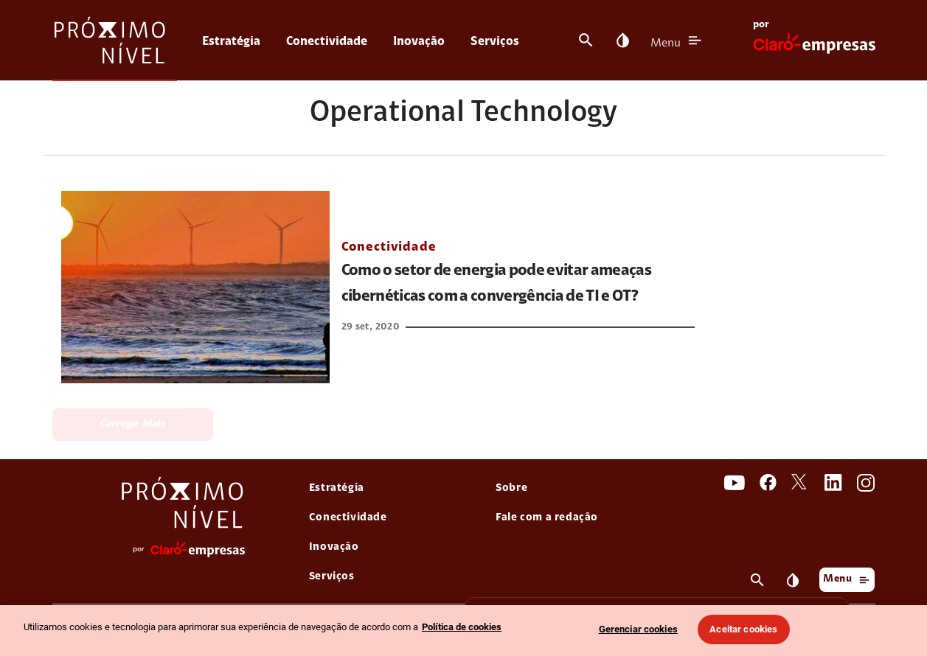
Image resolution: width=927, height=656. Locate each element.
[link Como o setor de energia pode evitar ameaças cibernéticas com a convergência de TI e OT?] (195, 287)
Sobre (511, 488)
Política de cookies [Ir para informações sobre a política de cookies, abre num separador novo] (461, 626)
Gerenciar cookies (638, 629)
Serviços (495, 41)
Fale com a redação (547, 517)
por (761, 25)
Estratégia (231, 41)
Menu (665, 43)
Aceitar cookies (743, 629)
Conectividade (326, 41)
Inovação (419, 41)
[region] (463, 630)
